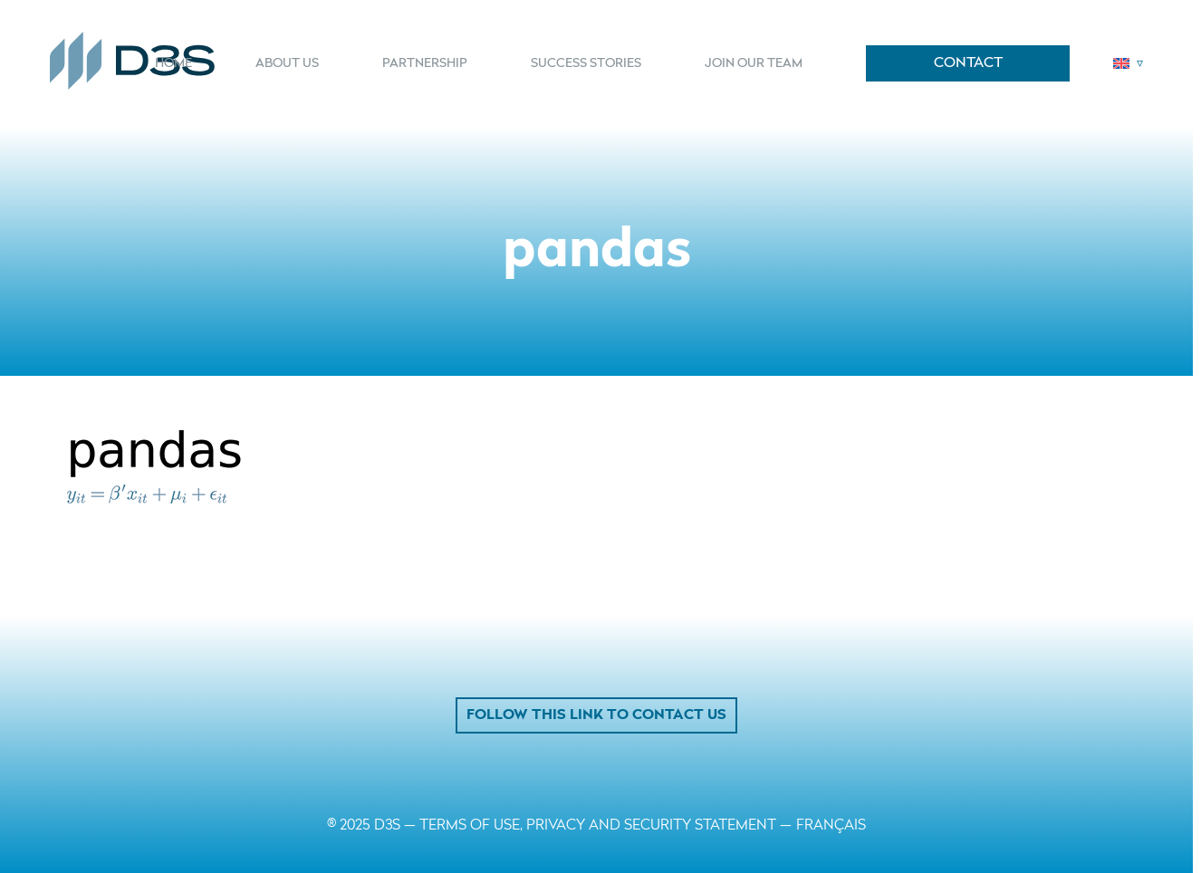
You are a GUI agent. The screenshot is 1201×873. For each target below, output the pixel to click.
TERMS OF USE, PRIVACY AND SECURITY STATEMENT (597, 826)
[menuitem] (185, 63)
